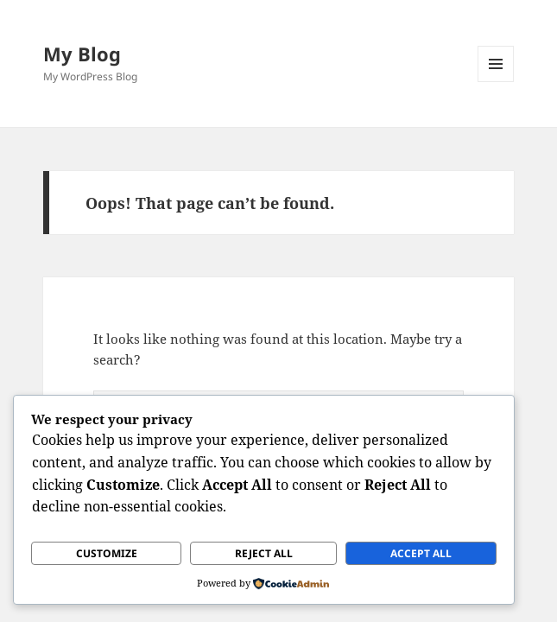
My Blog (82, 54)
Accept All (421, 553)
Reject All (264, 553)
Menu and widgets (496, 81)
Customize (106, 553)
